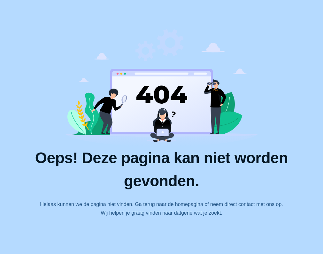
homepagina (189, 204)
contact (246, 204)
